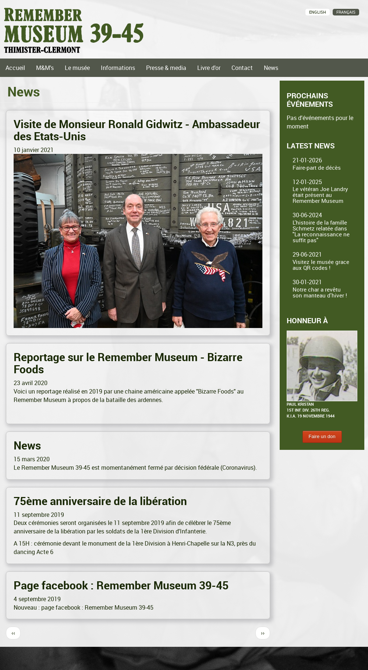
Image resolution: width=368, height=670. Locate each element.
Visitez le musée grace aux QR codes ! (321, 265)
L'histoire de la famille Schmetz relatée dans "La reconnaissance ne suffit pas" (321, 231)
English (317, 12)
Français (345, 12)
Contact (242, 68)
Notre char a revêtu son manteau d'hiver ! (320, 292)
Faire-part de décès (317, 167)
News (271, 68)
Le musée (77, 68)
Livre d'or (208, 68)
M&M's (45, 68)
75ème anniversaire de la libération (100, 500)
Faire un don (322, 436)
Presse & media (166, 68)
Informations (118, 68)
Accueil (15, 68)
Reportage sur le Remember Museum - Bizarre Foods (128, 363)
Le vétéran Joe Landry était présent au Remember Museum (320, 195)
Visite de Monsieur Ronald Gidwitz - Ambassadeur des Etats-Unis (137, 130)
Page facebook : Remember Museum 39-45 (121, 585)
